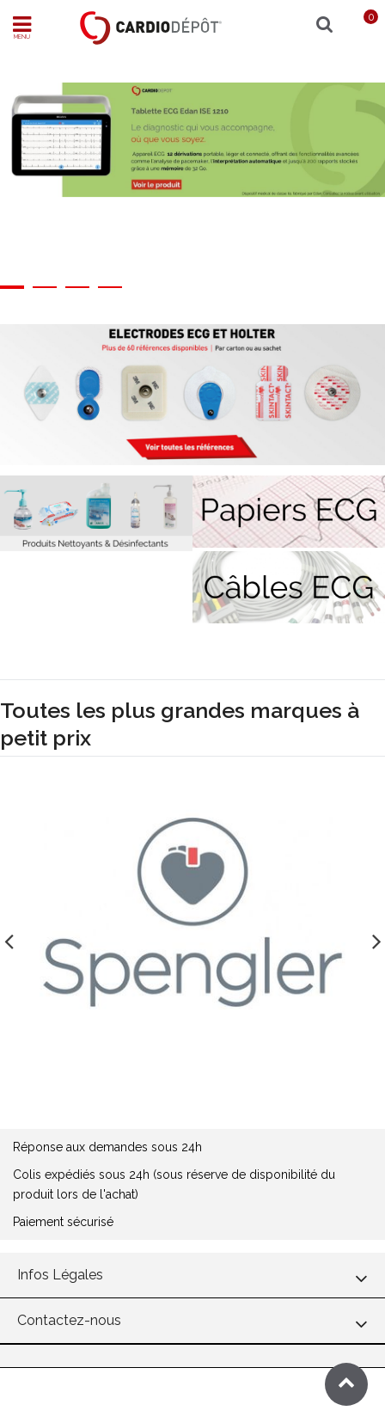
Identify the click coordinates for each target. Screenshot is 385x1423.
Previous (8, 936)
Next (376, 936)
